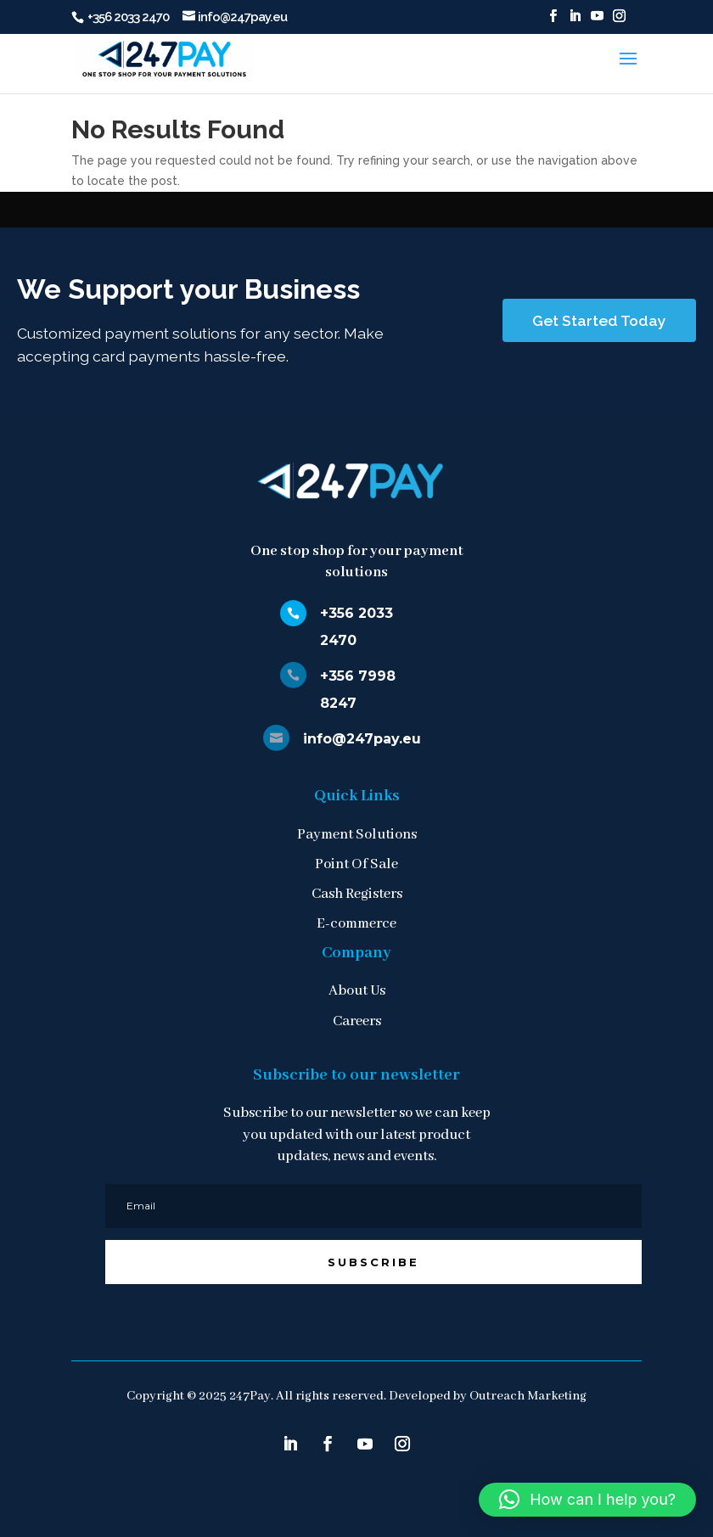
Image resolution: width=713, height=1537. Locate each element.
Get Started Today (599, 320)
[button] (587, 1500)
